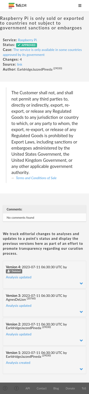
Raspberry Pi (27, 40)
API (27, 388)
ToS (84, 388)
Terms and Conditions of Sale (36, 178)
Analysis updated (19, 277)
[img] (5, 388)
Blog (56, 388)
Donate (70, 388)
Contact (41, 388)
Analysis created (18, 362)
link (19, 64)
